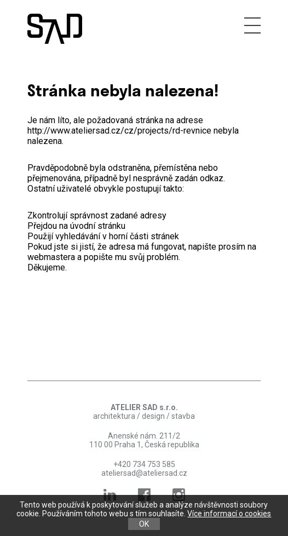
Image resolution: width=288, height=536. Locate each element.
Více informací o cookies (229, 513)
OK (144, 524)
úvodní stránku (97, 226)
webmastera (51, 257)
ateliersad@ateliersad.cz (144, 473)
